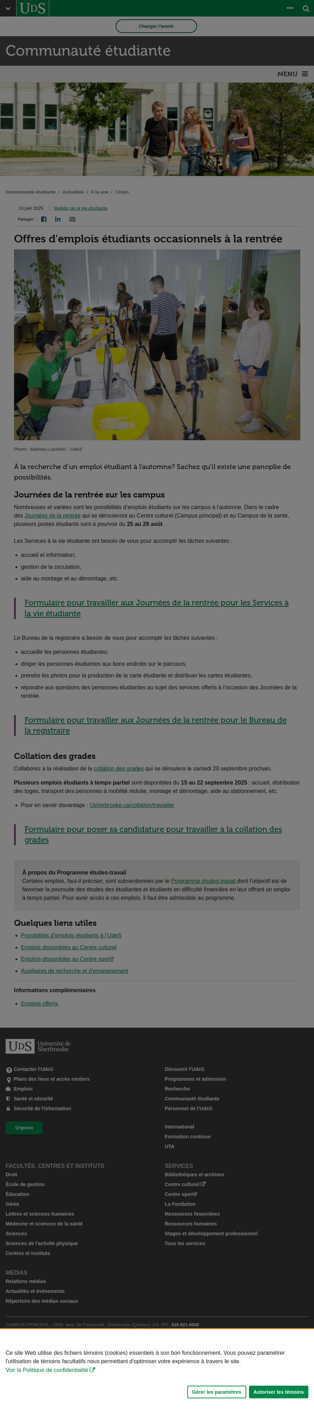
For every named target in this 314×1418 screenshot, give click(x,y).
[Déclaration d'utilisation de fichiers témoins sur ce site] (157, 1373)
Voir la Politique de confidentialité (47, 1370)
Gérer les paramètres (216, 1392)
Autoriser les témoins (279, 1392)
